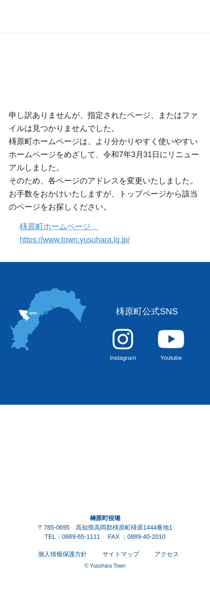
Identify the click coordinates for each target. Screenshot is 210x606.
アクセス (166, 558)
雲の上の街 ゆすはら (44, 16)
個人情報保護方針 (62, 558)
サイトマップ (120, 558)
